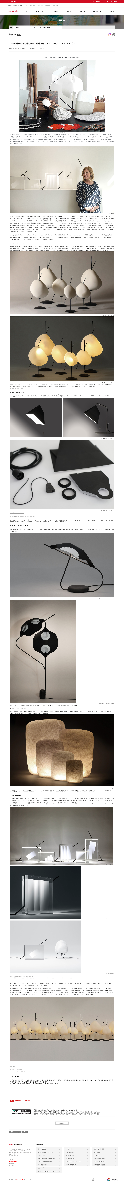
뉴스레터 (103, 2)
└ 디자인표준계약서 (70, 1158)
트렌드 (17, 27)
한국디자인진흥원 (12, 1)
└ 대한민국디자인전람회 (99, 1161)
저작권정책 (11, 1163)
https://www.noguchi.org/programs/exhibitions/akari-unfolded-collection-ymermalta (30, 1071)
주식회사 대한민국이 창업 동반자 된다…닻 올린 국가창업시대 (43, 5)
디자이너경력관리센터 (71, 1165)
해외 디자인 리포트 (45, 27)
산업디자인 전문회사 (99, 1149)
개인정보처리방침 (13, 1161)
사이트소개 (11, 1165)
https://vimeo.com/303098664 (17, 513)
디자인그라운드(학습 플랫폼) (45, 1161)
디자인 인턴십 (41, 1155)
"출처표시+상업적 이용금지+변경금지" (48, 1112)
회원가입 (98, 2)
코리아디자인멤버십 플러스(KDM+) (46, 1158)
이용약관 (11, 1159)
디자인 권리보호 (70, 1149)
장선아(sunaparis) (30, 48)
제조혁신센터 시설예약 (99, 1165)
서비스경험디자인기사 (43, 1165)
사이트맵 (115, 2)
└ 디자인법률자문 (70, 1152)
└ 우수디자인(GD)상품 (99, 1158)
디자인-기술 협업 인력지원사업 (45, 1152)
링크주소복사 (62, 1123)
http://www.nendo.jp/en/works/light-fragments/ (21, 976)
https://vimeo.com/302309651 (17, 388)
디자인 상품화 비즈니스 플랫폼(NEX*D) (47, 1171)
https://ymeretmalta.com (16, 1069)
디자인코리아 (97, 1152)
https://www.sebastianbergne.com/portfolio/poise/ (22, 516)
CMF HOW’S (41, 1168)
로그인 (93, 2)
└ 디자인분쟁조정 (70, 1155)
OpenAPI (109, 2)
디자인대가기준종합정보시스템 (73, 1161)
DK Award (96, 1155)
